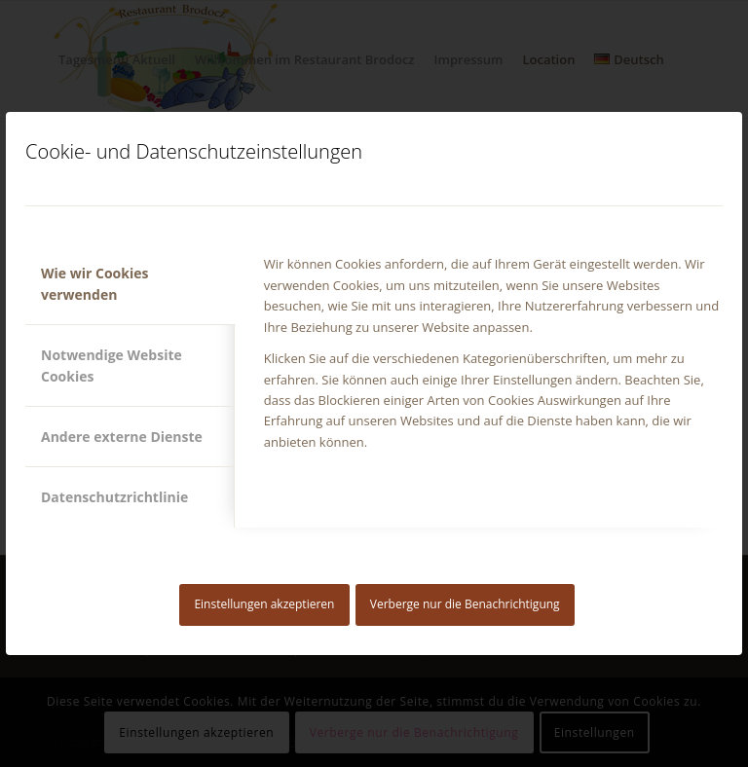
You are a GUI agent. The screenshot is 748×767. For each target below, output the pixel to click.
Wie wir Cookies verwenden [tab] (94, 283)
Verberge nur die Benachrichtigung (465, 604)
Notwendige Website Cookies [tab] (111, 365)
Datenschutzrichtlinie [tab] (114, 497)
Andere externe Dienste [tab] (122, 436)
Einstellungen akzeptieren (264, 604)
